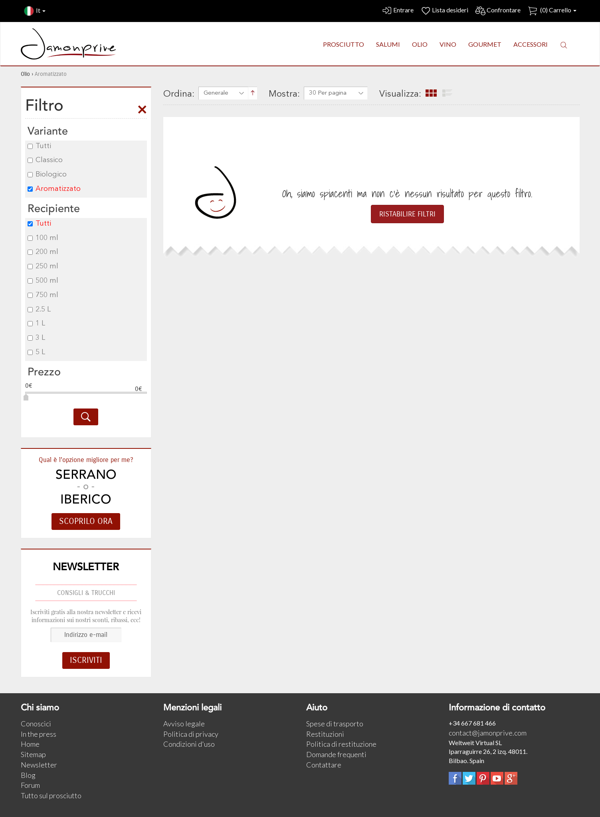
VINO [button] (448, 44)
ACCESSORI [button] (530, 44)
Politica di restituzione (341, 744)
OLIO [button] (420, 44)
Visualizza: (400, 94)
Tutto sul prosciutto (51, 795)
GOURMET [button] (484, 44)
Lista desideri (444, 11)
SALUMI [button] (388, 44)
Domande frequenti (336, 754)
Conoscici (36, 723)
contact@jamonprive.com (488, 732)
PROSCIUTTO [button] (343, 44)
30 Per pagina (328, 93)
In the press (38, 734)
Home (30, 744)
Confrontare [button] (498, 11)
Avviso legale (184, 723)
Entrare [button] (397, 11)
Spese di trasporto (334, 723)
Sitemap (33, 754)
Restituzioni (325, 734)
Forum (30, 785)
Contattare (323, 764)
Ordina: (178, 94)
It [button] (35, 11)
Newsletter (39, 764)
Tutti (39, 146)
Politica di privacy (190, 734)
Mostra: (284, 94)
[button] (564, 44)
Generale (216, 93)
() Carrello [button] (551, 11)
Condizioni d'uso (189, 744)
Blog (28, 775)
